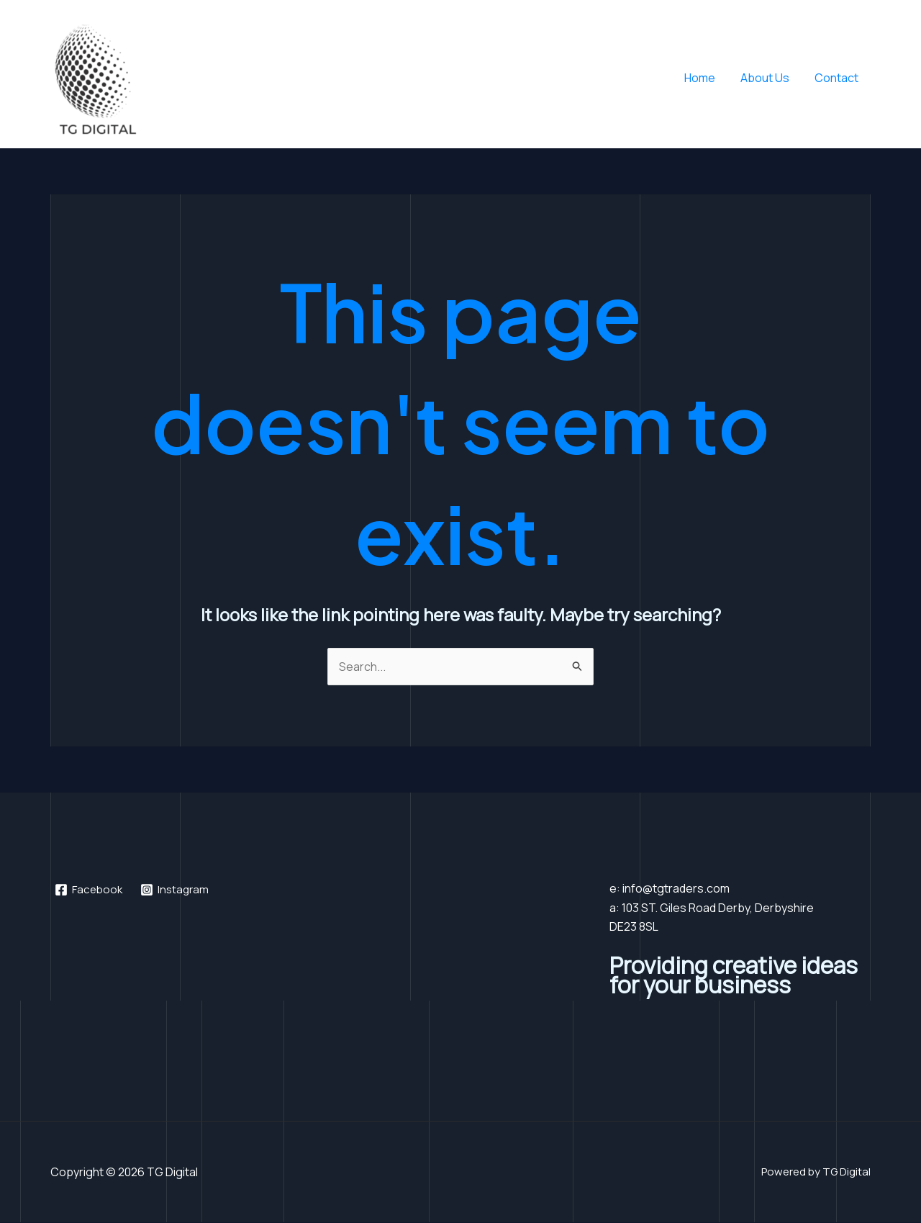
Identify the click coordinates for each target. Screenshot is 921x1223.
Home (704, 78)
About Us (767, 78)
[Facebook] (90, 889)
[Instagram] (179, 889)
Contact (837, 78)
